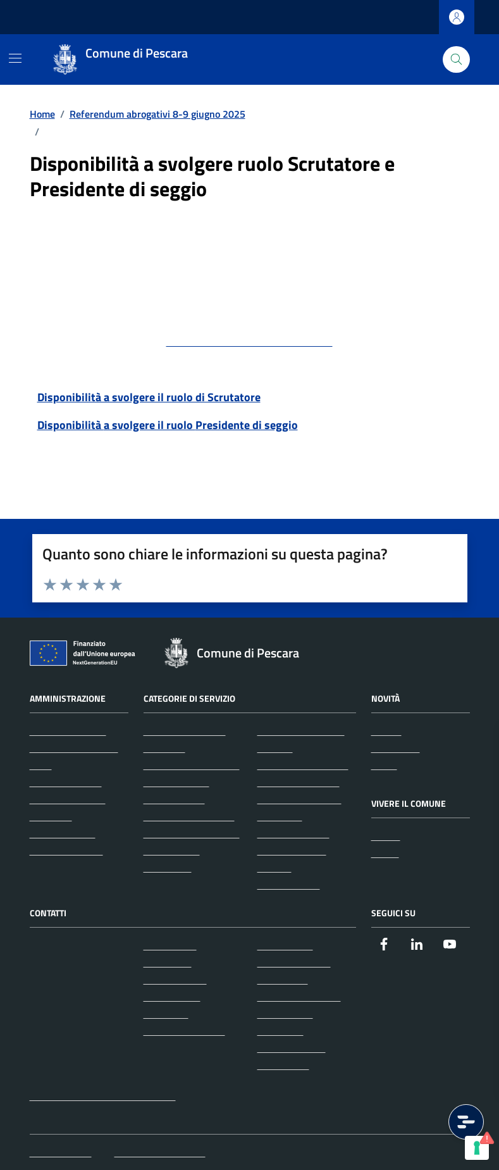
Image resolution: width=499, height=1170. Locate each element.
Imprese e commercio (302, 765)
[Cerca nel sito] (456, 59)
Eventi (385, 853)
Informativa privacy (299, 996)
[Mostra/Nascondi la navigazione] (15, 58)
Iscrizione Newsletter (160, 1152)
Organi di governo (68, 730)
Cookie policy (285, 1013)
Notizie (386, 730)
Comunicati (395, 748)
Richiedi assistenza (184, 1030)
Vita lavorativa (288, 884)
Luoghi (385, 835)
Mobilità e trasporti (298, 782)
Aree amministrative (74, 748)
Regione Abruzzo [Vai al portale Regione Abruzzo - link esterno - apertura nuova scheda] (60, 17)
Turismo (274, 867)
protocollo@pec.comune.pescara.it (249, 341)
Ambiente (164, 748)
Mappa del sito (61, 1152)
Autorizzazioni (174, 799)
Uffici (41, 765)
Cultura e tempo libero (192, 833)
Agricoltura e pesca (185, 730)
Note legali (280, 1030)
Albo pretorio (285, 945)
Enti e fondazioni (66, 782)
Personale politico (68, 799)
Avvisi (384, 765)
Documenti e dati (66, 850)
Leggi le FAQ (170, 945)
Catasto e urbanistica (189, 816)
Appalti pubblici (176, 782)
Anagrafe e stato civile (192, 765)
